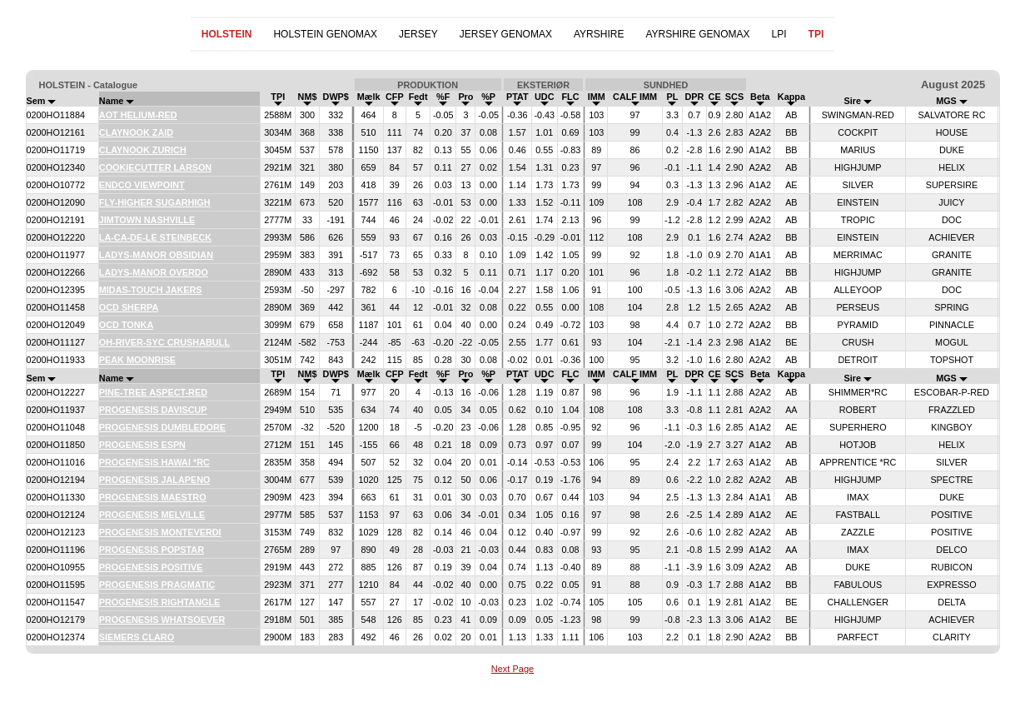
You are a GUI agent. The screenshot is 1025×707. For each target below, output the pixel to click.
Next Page (512, 669)
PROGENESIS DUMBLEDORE (162, 427)
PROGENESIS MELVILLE (152, 515)
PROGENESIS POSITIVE (151, 567)
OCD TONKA (126, 325)
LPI (779, 34)
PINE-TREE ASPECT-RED (153, 392)
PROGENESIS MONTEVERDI (160, 532)
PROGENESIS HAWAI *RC (154, 462)
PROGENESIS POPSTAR (151, 550)
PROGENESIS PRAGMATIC (157, 585)
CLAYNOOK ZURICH (143, 150)
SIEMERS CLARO (136, 637)
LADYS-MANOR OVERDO (153, 272)
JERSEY (418, 34)
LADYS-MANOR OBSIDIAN (156, 255)
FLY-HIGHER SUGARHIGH (155, 202)
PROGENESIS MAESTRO (152, 497)
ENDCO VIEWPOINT (142, 185)
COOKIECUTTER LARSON (155, 167)
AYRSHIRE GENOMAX (697, 34)
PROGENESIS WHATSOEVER (162, 620)
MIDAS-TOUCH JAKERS (150, 290)
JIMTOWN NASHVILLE (147, 220)
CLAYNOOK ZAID (136, 132)
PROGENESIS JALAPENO (155, 480)
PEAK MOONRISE (137, 360)
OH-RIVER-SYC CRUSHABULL (164, 342)
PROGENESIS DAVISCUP (153, 410)
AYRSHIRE (599, 34)
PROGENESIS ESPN (142, 445)
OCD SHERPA (128, 307)
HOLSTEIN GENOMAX (325, 34)
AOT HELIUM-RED (138, 115)
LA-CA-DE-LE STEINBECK (155, 237)
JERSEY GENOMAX (506, 34)
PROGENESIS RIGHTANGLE (159, 602)
